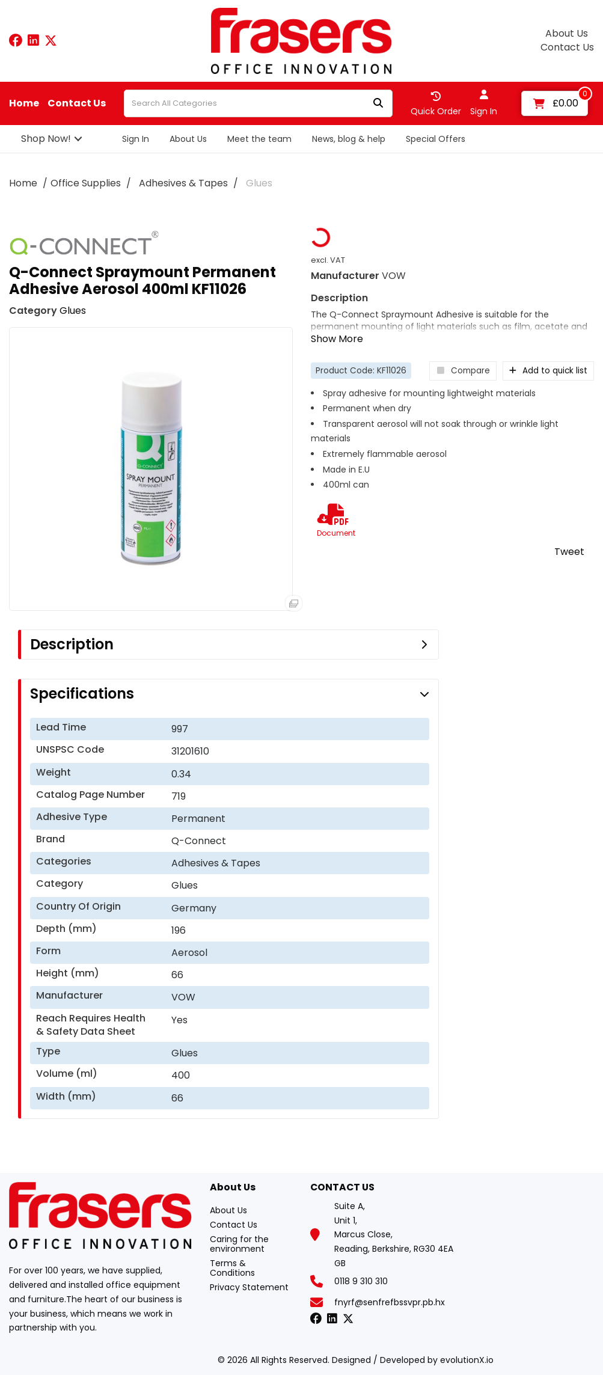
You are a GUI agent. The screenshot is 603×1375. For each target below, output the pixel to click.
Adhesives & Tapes (183, 183)
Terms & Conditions (232, 1268)
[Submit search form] (378, 103)
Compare (463, 370)
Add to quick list (548, 370)
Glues (259, 183)
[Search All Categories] (258, 103)
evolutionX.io (467, 1360)
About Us (566, 33)
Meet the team (259, 139)
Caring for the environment (239, 1244)
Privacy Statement (249, 1287)
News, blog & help (348, 139)
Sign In (135, 139)
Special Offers (435, 139)
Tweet (569, 552)
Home (24, 103)
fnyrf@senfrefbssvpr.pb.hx (389, 1302)
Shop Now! (46, 138)
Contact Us (567, 47)
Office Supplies (86, 183)
